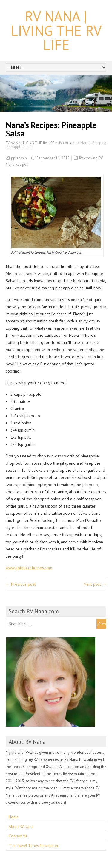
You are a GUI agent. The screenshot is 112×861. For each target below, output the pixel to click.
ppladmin (19, 158)
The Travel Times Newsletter (33, 845)
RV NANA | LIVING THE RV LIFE (56, 30)
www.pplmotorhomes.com (29, 567)
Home (14, 817)
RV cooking (88, 158)
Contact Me (18, 836)
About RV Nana (21, 826)
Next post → (95, 584)
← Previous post (21, 584)
